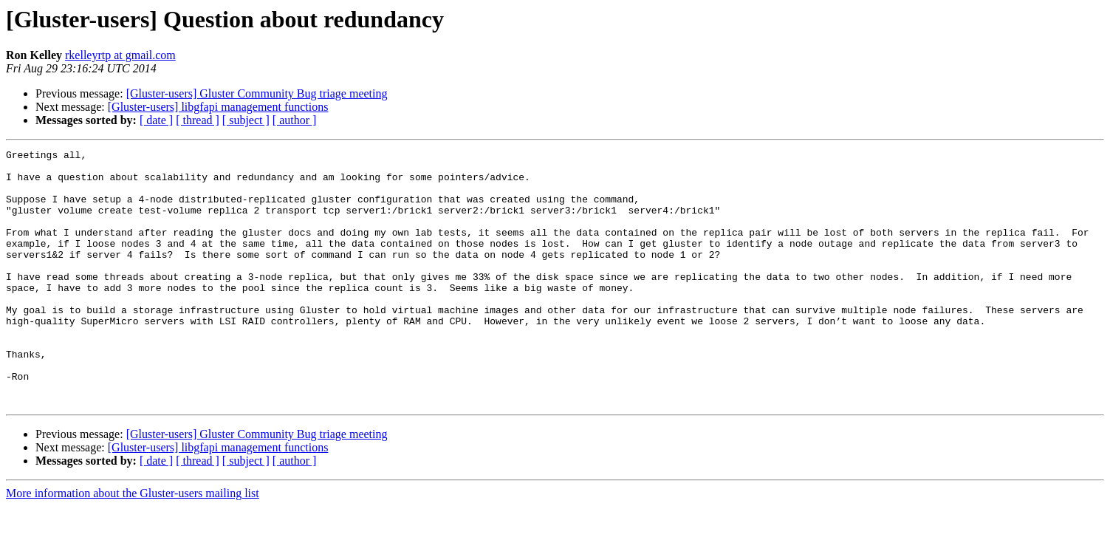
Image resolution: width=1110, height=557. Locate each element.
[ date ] (156, 120)
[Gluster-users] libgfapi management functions (218, 106)
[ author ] (295, 120)
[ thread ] (197, 120)
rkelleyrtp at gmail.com (120, 55)
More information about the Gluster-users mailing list (132, 544)
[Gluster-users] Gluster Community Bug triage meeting (257, 93)
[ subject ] (246, 120)
